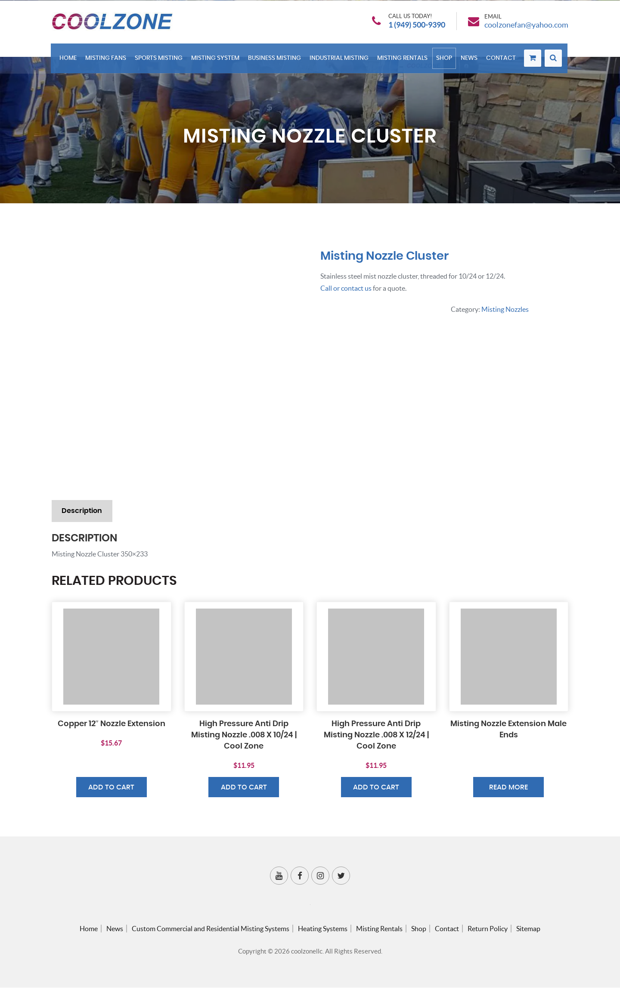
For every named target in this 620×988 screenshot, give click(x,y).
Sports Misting (160, 61)
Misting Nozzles (505, 309)
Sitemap (528, 929)
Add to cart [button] (111, 788)
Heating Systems (322, 929)
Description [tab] (82, 511)
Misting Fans (107, 61)
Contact (502, 61)
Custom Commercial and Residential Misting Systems (210, 929)
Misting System (216, 61)
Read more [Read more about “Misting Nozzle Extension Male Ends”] (508, 788)
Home (69, 61)
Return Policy (488, 929)
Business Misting (275, 61)
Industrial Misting (340, 61)
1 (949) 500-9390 (416, 26)
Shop (445, 61)
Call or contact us (346, 288)
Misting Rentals (403, 61)
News (470, 61)
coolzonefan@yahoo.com (526, 26)
